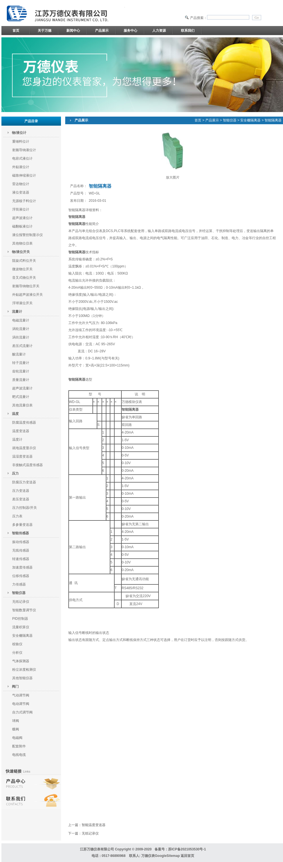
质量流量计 (20, 380)
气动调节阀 (20, 695)
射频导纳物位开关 (25, 286)
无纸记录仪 (20, 602)
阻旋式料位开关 (24, 261)
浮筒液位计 (20, 209)
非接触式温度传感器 (27, 465)
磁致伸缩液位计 (24, 175)
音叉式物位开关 (24, 278)
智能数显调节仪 (24, 610)
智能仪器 (19, 593)
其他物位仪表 (22, 243)
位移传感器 (20, 576)
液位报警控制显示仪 (27, 235)
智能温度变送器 (93, 825)
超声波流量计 (22, 388)
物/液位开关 (21, 252)
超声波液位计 (22, 218)
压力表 (17, 516)
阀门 (15, 687)
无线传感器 (20, 550)
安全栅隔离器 (22, 636)
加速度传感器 (22, 567)
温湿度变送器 (22, 456)
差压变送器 (20, 499)
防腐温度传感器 (24, 422)
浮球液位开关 (22, 303)
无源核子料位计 (24, 201)
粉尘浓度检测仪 (24, 670)
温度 (15, 414)
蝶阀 (15, 729)
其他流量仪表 (22, 405)
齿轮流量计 (20, 371)
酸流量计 (19, 354)
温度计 (17, 439)
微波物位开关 (22, 269)
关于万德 (44, 31)
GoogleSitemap (167, 856)
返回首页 (187, 856)
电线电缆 (19, 755)
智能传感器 (20, 533)
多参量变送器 (22, 525)
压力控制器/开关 (24, 508)
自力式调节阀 (22, 712)
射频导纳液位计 (24, 150)
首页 (15, 31)
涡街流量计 (20, 337)
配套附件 (19, 746)
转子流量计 (20, 363)
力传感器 (19, 584)
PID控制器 (20, 619)
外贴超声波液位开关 (27, 295)
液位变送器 (20, 192)
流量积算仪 (20, 627)
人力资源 (159, 31)
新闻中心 (73, 31)
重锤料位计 (20, 141)
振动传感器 (20, 542)
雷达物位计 (20, 184)
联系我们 (188, 31)
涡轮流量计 (20, 329)
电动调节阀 (20, 704)
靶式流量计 (20, 397)
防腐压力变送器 (24, 482)
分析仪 (17, 653)
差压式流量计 (22, 346)
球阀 (15, 721)
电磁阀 (17, 738)
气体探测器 (20, 661)
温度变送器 (20, 431)
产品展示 (102, 31)
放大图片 (172, 177)
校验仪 (17, 644)
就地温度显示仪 (24, 448)
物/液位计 (19, 133)
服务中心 (130, 31)
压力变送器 (20, 491)
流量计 (17, 312)
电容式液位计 (22, 158)
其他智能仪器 (22, 678)
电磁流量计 (20, 320)
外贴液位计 (20, 167)
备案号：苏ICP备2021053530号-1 (180, 849)
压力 (15, 473)
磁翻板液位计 (22, 226)
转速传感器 (20, 559)
